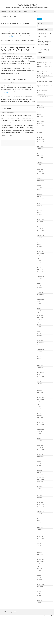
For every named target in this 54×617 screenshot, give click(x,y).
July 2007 (39, 461)
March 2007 (39, 470)
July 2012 (39, 326)
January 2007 (40, 474)
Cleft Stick (33, 11)
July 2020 (39, 185)
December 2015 (40, 251)
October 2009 (40, 401)
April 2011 (39, 360)
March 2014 (39, 287)
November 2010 (40, 372)
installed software (5, 99)
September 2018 (40, 207)
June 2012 (39, 328)
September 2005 (40, 511)
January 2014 (40, 292)
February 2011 (40, 365)
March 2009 (39, 415)
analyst (27, 125)
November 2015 (40, 253)
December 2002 (40, 584)
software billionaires (8, 102)
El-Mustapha (23, 127)
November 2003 (40, 561)
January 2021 (40, 171)
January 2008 (40, 447)
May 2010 (39, 385)
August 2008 (39, 431)
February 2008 (40, 445)
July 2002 (39, 593)
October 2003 (40, 563)
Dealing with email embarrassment (44, 92)
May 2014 (39, 283)
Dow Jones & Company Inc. (10, 127)
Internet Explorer (31, 40)
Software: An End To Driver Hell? (15, 23)
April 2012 (39, 333)
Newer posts (31, 144)
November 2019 (40, 201)
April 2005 (39, 522)
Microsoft (3, 41)
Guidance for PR (12, 11)
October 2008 (40, 426)
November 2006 (40, 479)
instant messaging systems (22, 99)
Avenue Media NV (18, 96)
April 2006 (39, 495)
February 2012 (40, 337)
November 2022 (40, 150)
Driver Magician (24, 40)
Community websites (5, 97)
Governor (32, 127)
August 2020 (39, 182)
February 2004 (40, 554)
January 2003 (40, 582)
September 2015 (40, 258)
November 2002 (40, 586)
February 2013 (40, 312)
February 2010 (40, 392)
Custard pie (24, 97)
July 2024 (39, 130)
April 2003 (39, 577)
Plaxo (2, 102)
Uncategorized (8, 40)
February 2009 (40, 417)
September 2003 (40, 566)
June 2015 (39, 262)
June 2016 (39, 242)
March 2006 (39, 497)
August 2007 (39, 458)
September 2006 (40, 483)
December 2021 (40, 160)
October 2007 (40, 454)
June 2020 (39, 187)
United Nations (28, 133)
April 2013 (39, 310)
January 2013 (40, 315)
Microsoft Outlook (10, 41)
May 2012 (39, 331)
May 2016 (39, 244)
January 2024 (40, 137)
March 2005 (39, 525)
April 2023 (39, 144)
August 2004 (39, 541)
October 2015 (40, 255)
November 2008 (40, 424)
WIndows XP (9, 135)
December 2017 (40, 219)
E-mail (18, 127)
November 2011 (40, 344)
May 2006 (39, 493)
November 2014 (40, 274)
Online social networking (29, 101)
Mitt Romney (8, 130)
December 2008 (40, 422)
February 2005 (40, 527)
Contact (26, 11)
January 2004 (40, 556)
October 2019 (40, 203)
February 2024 (40, 134)
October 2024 (40, 123)
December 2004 (40, 531)
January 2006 (40, 502)
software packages (17, 102)
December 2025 (40, 107)
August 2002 (39, 591)
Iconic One (38, 615)
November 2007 (40, 451)
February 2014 (40, 290)
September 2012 (40, 321)
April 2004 (39, 550)
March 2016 (39, 246)
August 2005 (39, 513)
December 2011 (40, 342)
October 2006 (40, 481)
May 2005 (39, 520)
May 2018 (39, 212)
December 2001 (40, 604)
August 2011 (39, 351)
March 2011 (39, 363)
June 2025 (39, 112)
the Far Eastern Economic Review (17, 133)
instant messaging (13, 99)
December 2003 (40, 559)
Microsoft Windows (13, 71)
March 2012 (39, 335)
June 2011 (39, 356)
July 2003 (39, 570)
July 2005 (39, 515)
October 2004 (40, 536)
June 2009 (39, 408)
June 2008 (39, 436)
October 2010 (40, 374)
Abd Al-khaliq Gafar (18, 125)
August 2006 (39, 486)
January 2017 (40, 228)
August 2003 (39, 568)
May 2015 (39, 264)
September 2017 (40, 223)
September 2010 (40, 376)
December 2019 (40, 198)
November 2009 (40, 399)
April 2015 (39, 267)
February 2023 (40, 146)
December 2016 (40, 230)
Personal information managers (18, 132)
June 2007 (39, 463)
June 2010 (39, 383)
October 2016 (40, 233)
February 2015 (40, 269)
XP (13, 135)
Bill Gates (24, 96)
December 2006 (40, 477)
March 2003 (39, 579)
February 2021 (40, 169)
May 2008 (39, 438)
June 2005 (39, 518)
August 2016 (39, 237)
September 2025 (40, 109)
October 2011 (40, 347)
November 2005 (40, 506)
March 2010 (39, 390)
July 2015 (39, 260)
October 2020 (40, 178)
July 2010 (39, 381)
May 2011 (39, 358)
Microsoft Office (30, 70)
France (27, 127)
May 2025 (39, 114)
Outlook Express (17, 41)
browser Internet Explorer (19, 68)
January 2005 (40, 529)
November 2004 (40, 534)
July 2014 (39, 280)
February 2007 (40, 472)
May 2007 (39, 465)
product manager (9, 73)
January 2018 (40, 217)
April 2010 (39, 388)
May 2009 (39, 410)
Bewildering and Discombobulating (44, 81)
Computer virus (13, 97)
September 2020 (40, 180)
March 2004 (39, 552)
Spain (2, 133)
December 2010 (40, 369)
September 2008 (40, 429)
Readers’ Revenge (41, 77)
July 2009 (39, 406)
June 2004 (39, 545)
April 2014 (39, 285)
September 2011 (40, 349)
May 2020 (39, 189)
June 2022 (39, 153)
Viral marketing (29, 102)
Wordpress (51, 615)
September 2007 (40, 456)
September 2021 (40, 162)
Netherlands (27, 130)
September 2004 (40, 538)
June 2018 (39, 210)
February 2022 (40, 155)
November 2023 (40, 141)
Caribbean (29, 96)
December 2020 (40, 173)
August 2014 (39, 278)
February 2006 (40, 499)
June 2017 (39, 226)
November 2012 (40, 317)
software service (29, 132)
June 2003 (39, 572)
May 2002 (39, 595)
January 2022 (40, 157)
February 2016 (40, 249)
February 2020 (40, 196)
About (20, 11)
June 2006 (39, 490)
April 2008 (39, 440)
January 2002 (40, 602)
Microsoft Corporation (21, 70)
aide (24, 125)
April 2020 (39, 191)
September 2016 (40, 235)
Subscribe (3, 11)
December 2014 (40, 271)
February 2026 (40, 105)
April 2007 (39, 467)
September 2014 (40, 276)
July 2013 (39, 303)
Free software (30, 97)
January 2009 (40, 420)
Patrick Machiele (8, 132)
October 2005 (40, 509)
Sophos (23, 102)
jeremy (4, 26)
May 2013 (39, 308)
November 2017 (40, 221)
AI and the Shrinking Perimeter (43, 85)
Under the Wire (7, 109)
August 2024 (39, 128)
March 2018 (39, 214)
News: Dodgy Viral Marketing (14, 79)
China (15, 40)
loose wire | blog (27, 4)
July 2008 (39, 433)
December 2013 (40, 294)
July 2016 (39, 239)
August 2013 (39, 301)
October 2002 (40, 588)
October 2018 (40, 205)
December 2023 (40, 139)
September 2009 (40, 404)
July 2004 (39, 543)
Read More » (12, 36)
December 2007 (40, 449)
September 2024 (40, 125)
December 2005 (40, 504)
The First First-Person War (42, 96)
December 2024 (40, 118)
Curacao (19, 97)
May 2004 (39, 547)
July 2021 (39, 164)
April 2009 (39, 413)
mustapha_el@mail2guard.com (18, 130)
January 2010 (40, 395)
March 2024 (39, 132)
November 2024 (40, 121)
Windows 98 (3, 135)
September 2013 (40, 299)
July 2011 (39, 353)
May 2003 (39, 575)
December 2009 (40, 397)
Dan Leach (28, 68)
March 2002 (39, 600)
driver (18, 40)
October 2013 (40, 296)
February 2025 (40, 116)
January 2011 (40, 367)
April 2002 (39, 597)
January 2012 (40, 340)
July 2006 (39, 488)
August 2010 (39, 379)
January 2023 (40, 148)
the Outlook (16, 73)
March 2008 (39, 442)
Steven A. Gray (7, 133)
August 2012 (39, 324)
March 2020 (39, 194)
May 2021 (39, 166)
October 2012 (40, 319)
